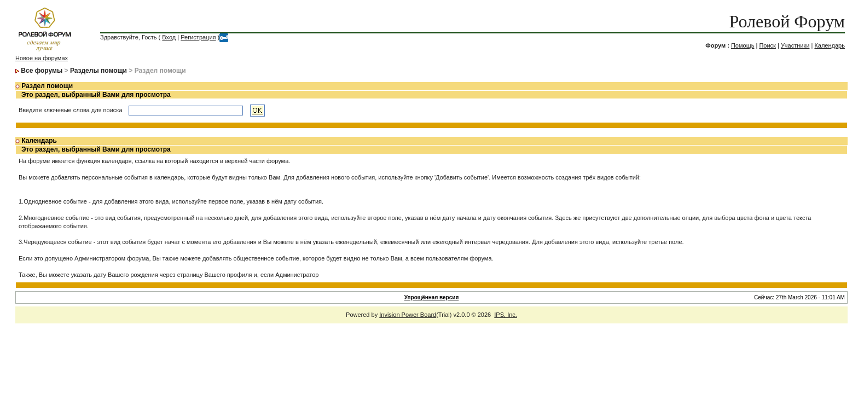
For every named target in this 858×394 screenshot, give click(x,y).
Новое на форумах (41, 58)
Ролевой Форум (787, 21)
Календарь (829, 45)
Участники (795, 45)
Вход (169, 37)
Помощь (743, 45)
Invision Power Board (407, 314)
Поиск (767, 45)
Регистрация (198, 37)
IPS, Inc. (505, 314)
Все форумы (41, 70)
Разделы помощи (98, 70)
